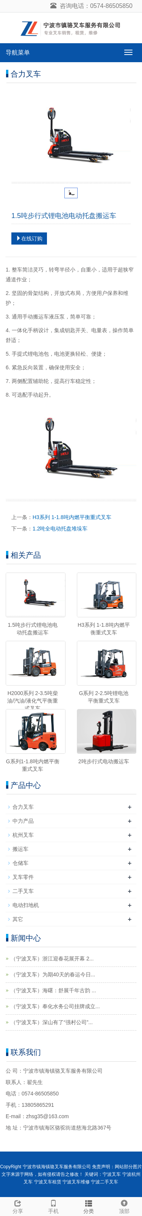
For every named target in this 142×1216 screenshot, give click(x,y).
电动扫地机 (25, 905)
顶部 (124, 1205)
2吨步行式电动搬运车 (103, 761)
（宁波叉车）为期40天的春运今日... (53, 974)
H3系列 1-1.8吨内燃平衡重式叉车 (72, 517)
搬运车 (20, 849)
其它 (17, 919)
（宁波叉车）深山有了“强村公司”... (52, 1022)
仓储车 (20, 863)
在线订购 (29, 238)
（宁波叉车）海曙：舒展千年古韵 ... (53, 990)
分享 (18, 1205)
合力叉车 (23, 807)
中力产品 (23, 821)
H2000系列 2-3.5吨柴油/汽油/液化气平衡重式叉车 (32, 700)
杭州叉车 (23, 835)
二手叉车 (23, 891)
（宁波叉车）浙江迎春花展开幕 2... (52, 959)
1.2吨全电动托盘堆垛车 (60, 529)
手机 (53, 1205)
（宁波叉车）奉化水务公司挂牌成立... (55, 1006)
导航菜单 (18, 52)
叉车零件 (23, 877)
